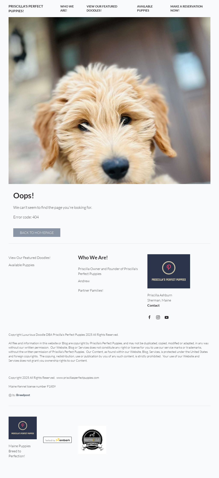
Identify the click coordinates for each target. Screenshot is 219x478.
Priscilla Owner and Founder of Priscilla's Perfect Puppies (108, 271)
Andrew (84, 281)
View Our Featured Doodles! (102, 8)
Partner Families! (90, 290)
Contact (153, 305)
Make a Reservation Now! (186, 8)
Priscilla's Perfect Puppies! (26, 8)
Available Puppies (145, 8)
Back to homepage (37, 232)
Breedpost (23, 395)
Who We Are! (67, 8)
